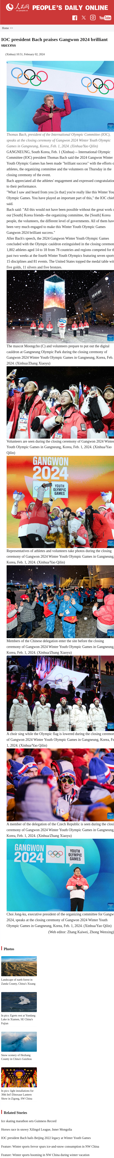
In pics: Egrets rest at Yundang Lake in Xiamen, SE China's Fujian (18, 1019)
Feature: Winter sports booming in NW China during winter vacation (45, 1155)
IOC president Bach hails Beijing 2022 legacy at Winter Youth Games (46, 1138)
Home (5, 28)
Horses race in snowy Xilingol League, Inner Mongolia (36, 1129)
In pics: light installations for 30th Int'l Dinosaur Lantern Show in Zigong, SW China (17, 1094)
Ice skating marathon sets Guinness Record (28, 1121)
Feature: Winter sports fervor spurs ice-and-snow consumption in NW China (50, 1146)
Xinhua (10, 54)
